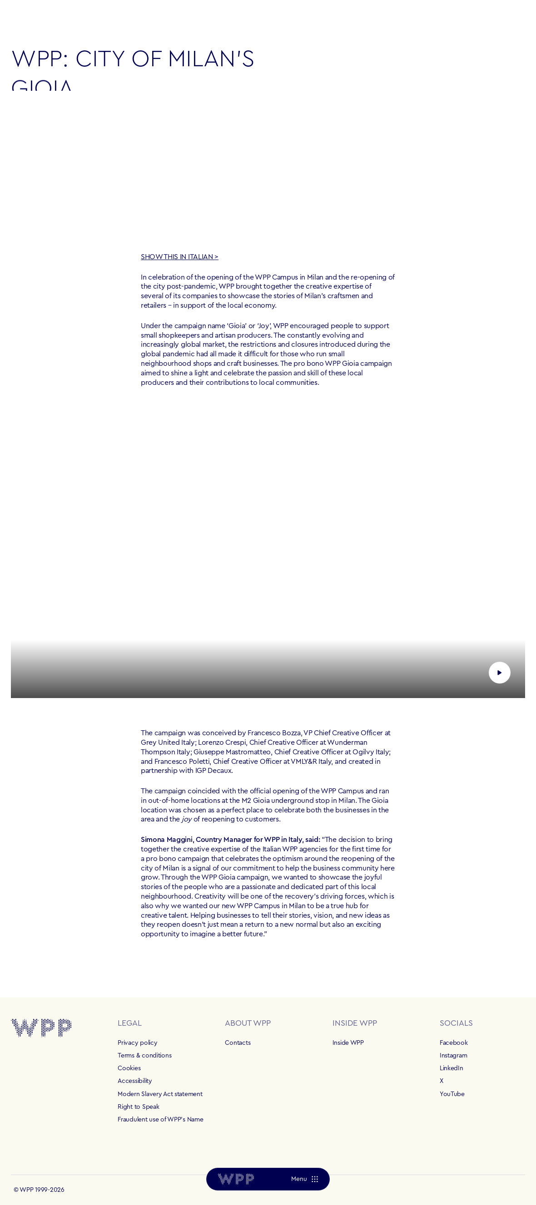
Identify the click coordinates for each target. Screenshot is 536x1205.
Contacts (237, 1043)
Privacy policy (137, 1043)
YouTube (452, 1094)
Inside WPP (348, 1043)
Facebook (454, 1043)
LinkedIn (451, 1068)
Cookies (129, 1068)
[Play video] (268, 553)
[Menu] (304, 1179)
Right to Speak (138, 1107)
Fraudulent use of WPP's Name (160, 1119)
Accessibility (135, 1081)
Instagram (453, 1056)
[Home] (236, 1179)
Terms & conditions (144, 1056)
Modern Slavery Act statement (160, 1094)
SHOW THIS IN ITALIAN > (179, 257)
